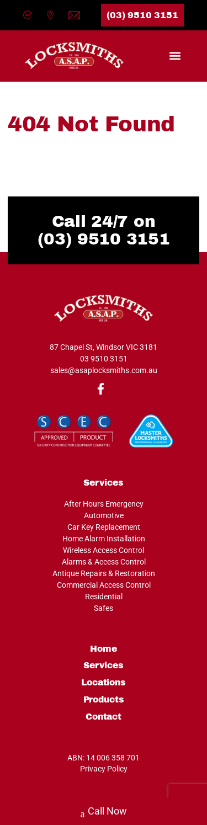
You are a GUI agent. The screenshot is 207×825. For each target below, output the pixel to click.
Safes (103, 608)
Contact (103, 716)
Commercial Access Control (104, 585)
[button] (175, 55)
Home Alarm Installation (103, 538)
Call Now (104, 812)
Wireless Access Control (103, 550)
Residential (104, 596)
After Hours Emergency (104, 503)
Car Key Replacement (103, 527)
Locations (103, 682)
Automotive (104, 515)
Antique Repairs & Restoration (103, 573)
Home (103, 649)
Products (103, 699)
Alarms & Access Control (104, 561)
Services (103, 665)
